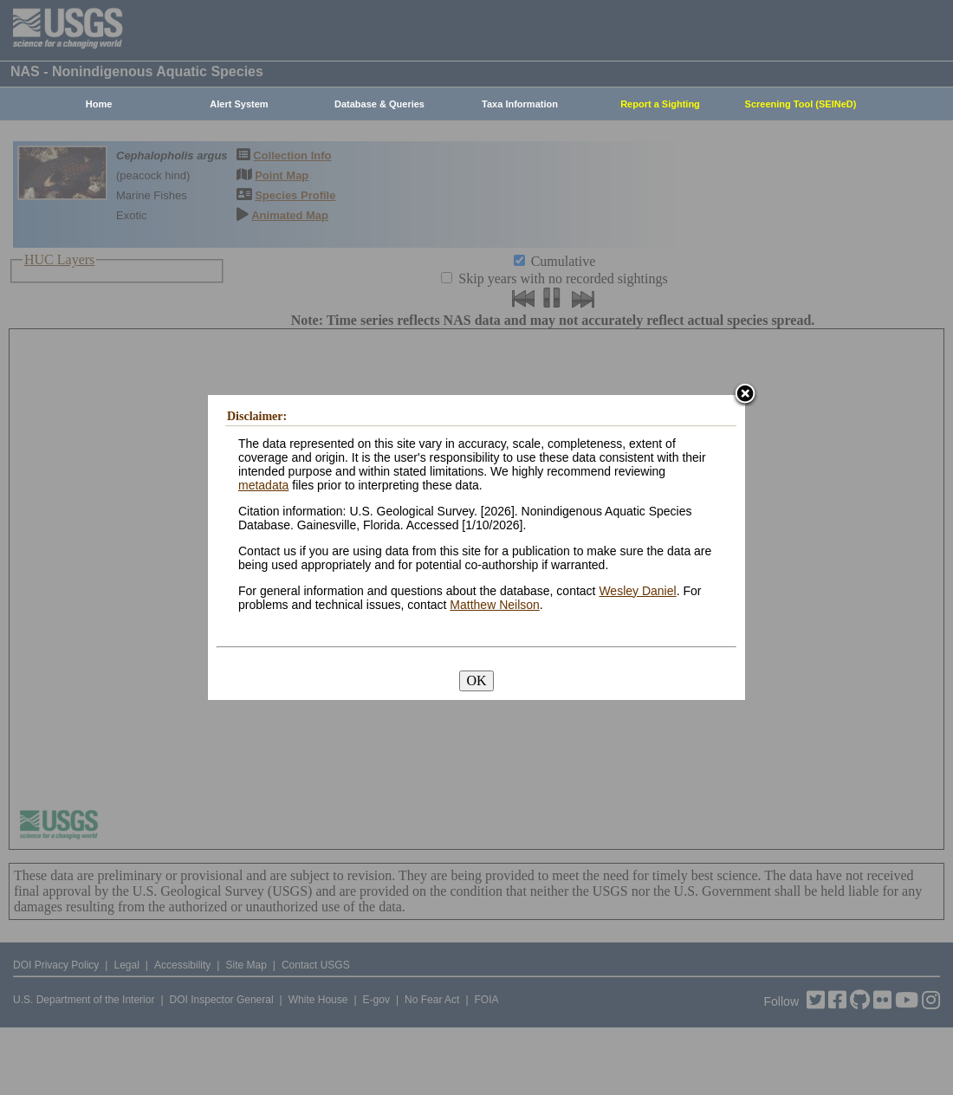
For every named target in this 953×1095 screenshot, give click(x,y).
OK (476, 680)
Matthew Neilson (495, 605)
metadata (263, 485)
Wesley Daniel (637, 591)
